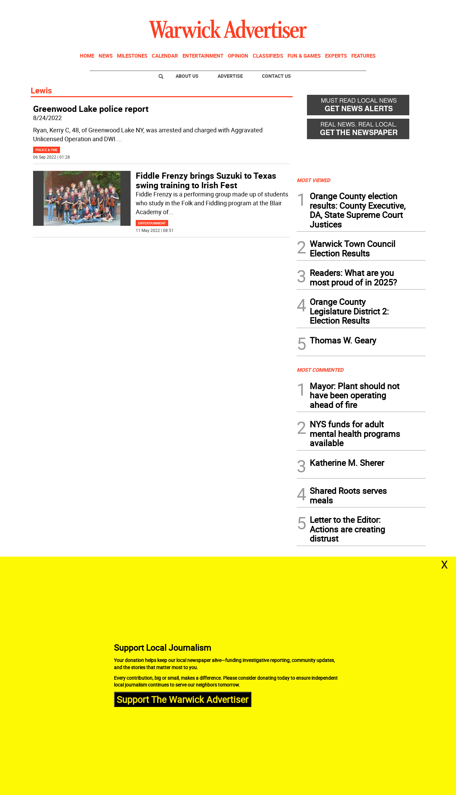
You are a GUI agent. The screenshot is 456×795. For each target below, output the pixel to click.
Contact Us (276, 76)
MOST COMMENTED (320, 369)
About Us (187, 76)
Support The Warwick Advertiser (182, 699)
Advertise (230, 76)
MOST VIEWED (313, 180)
